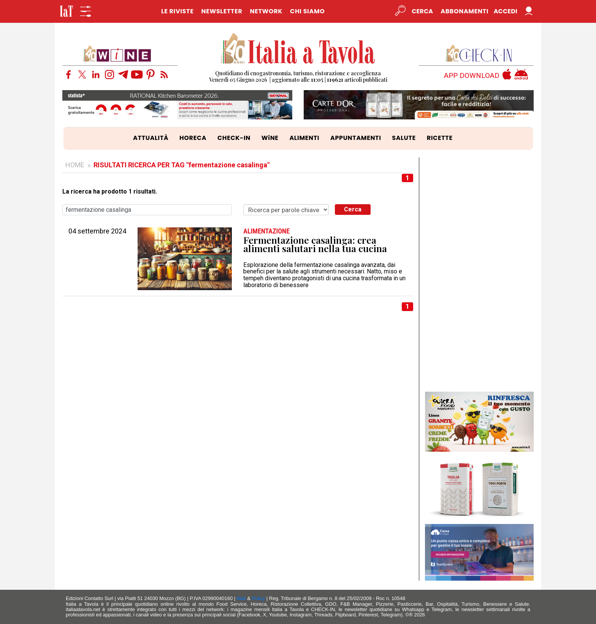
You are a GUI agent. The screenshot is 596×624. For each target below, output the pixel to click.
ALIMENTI (304, 137)
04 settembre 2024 (97, 231)
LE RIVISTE (177, 11)
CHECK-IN (233, 137)
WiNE (270, 137)
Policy (258, 598)
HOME (74, 165)
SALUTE (404, 137)
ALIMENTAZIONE (266, 231)
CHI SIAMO (307, 11)
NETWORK (266, 11)
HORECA (192, 137)
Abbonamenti (464, 11)
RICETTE (440, 137)
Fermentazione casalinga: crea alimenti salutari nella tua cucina (315, 244)
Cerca (352, 209)
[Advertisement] (479, 271)
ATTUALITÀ (150, 137)
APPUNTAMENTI (355, 137)
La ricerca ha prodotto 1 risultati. (109, 191)
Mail (241, 598)
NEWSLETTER (221, 11)
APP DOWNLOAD (471, 76)
